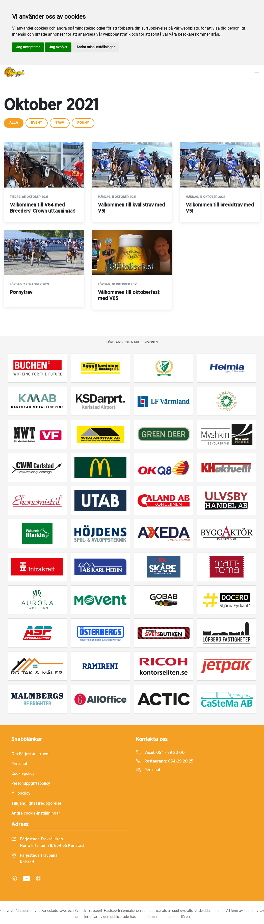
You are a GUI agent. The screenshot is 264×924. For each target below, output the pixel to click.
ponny (83, 123)
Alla (13, 123)
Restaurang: (164, 761)
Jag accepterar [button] (28, 47)
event (36, 123)
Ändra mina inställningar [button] (95, 47)
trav (59, 123)
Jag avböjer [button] (58, 47)
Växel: (160, 752)
